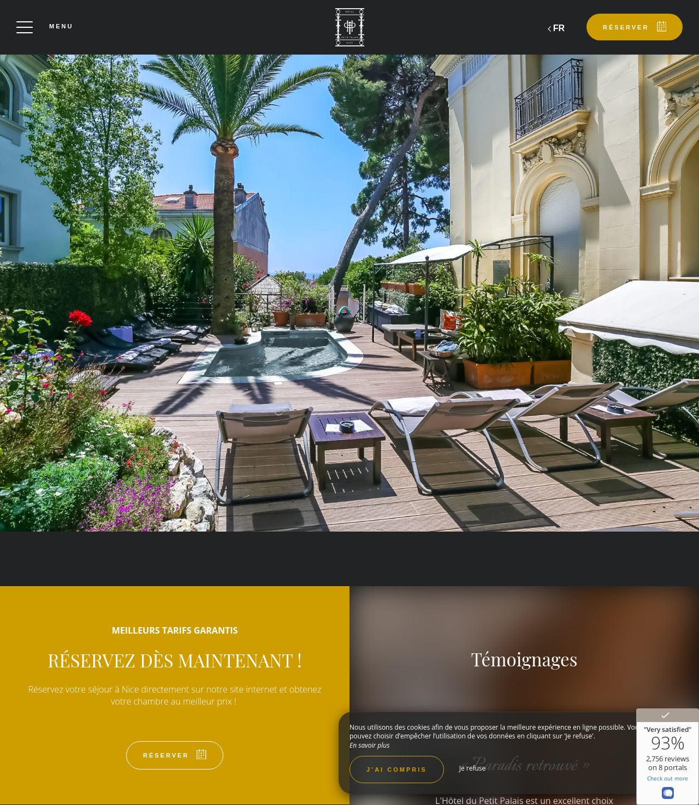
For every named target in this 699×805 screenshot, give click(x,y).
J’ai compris (396, 769)
